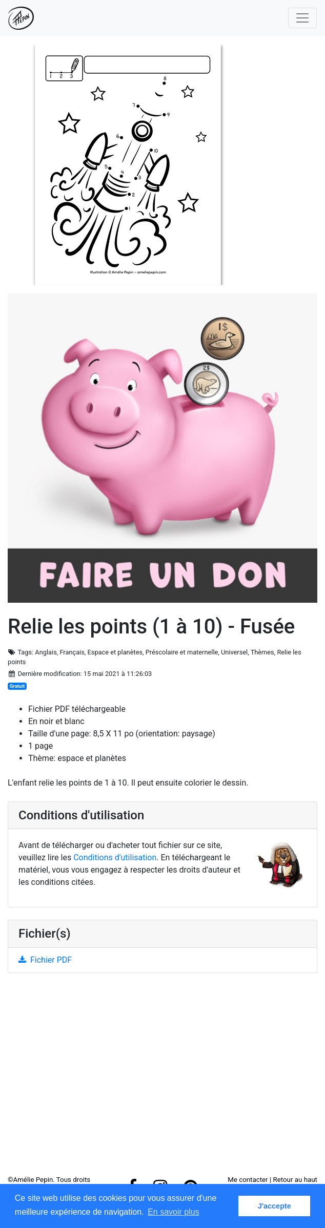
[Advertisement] (162, 1078)
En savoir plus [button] (173, 1212)
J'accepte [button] (274, 1206)
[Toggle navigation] (302, 18)
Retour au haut (295, 1179)
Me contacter (248, 1179)
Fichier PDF (45, 960)
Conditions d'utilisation (114, 857)
